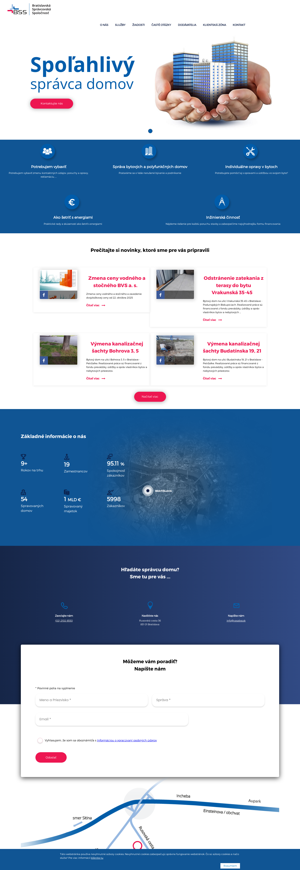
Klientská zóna (264, 10)
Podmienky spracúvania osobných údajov (150, 845)
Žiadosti (197, 10)
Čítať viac (96, 248)
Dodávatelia (239, 10)
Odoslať (51, 719)
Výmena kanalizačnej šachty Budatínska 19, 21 (235, 297)
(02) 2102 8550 (64, 578)
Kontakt (285, 10)
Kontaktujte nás (52, 87)
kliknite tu (97, 857)
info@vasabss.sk (236, 578)
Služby (182, 10)
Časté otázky (217, 10)
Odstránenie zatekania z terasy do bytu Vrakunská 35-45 (236, 228)
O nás (168, 10)
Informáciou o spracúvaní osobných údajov (127, 701)
